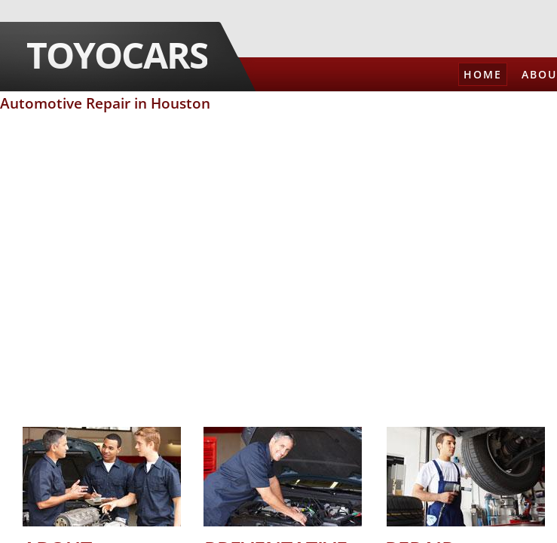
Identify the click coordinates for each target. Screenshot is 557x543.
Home (483, 74)
